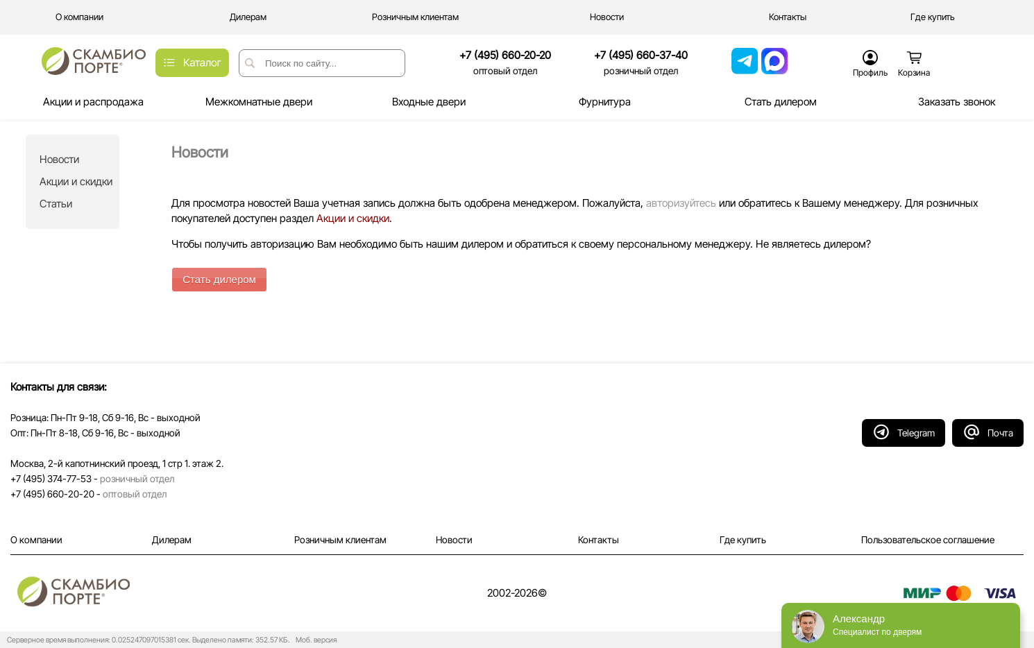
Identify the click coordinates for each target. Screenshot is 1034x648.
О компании (36, 539)
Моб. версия (314, 640)
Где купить (743, 539)
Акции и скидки (76, 181)
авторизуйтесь (681, 203)
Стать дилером (219, 279)
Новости (59, 159)
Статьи (56, 203)
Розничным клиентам (340, 539)
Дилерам (172, 539)
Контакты (598, 539)
